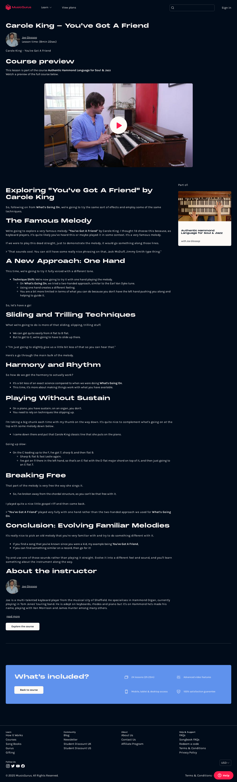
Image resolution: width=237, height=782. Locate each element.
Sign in (226, 7)
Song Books (13, 743)
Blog (66, 735)
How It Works (14, 735)
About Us (127, 735)
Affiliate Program (132, 743)
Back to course (29, 689)
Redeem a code (189, 743)
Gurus (10, 748)
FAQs (182, 735)
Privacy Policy (188, 752)
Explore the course (22, 626)
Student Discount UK (77, 743)
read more (13, 616)
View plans (69, 7)
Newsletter (70, 739)
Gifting (10, 752)
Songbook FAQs (189, 739)
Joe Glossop (29, 37)
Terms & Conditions (192, 748)
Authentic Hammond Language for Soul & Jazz (202, 232)
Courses (11, 739)
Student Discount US (77, 748)
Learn (45, 7)
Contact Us (128, 739)
